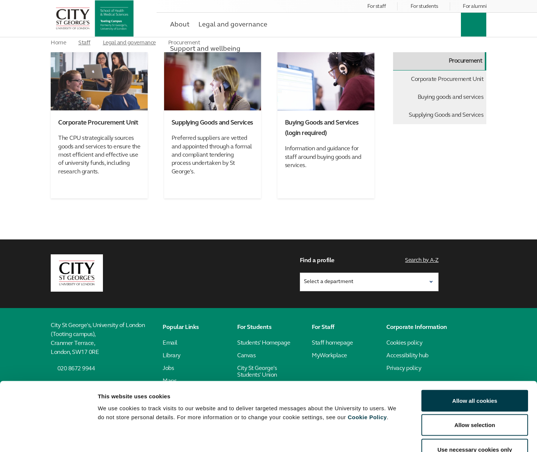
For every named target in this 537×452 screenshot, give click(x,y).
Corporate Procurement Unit (447, 79)
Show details (391, 437)
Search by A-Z (422, 260)
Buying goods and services (451, 97)
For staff (376, 6)
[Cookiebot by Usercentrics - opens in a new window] (48, 437)
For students (424, 6)
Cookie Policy (367, 370)
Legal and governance (129, 43)
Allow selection (474, 379)
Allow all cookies (474, 354)
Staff (84, 43)
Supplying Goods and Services (446, 115)
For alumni (474, 6)
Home (58, 43)
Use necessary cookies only (474, 403)
